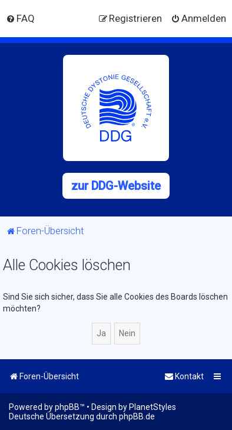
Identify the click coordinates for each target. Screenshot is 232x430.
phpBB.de (137, 416)
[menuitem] (20, 18)
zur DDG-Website (116, 186)
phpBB (67, 407)
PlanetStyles (152, 407)
